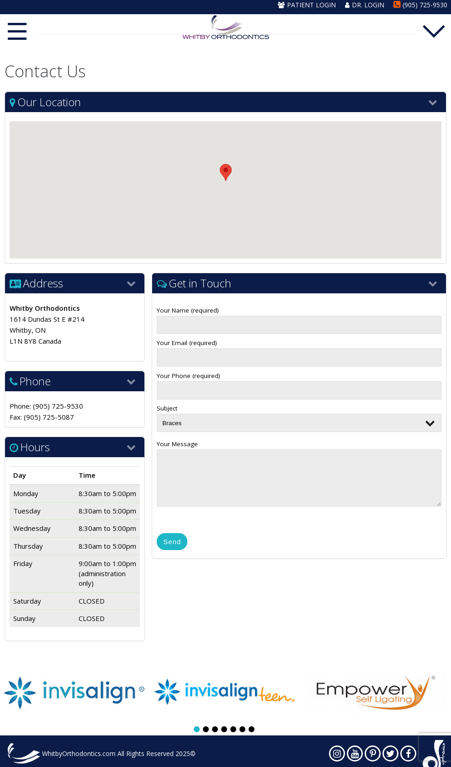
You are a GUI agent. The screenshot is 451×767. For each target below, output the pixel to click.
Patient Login (307, 4)
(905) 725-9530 (420, 4)
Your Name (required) (299, 317)
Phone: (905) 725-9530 (46, 406)
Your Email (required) (299, 350)
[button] (226, 181)
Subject (299, 415)
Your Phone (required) (299, 383)
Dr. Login (364, 4)
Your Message (299, 476)
